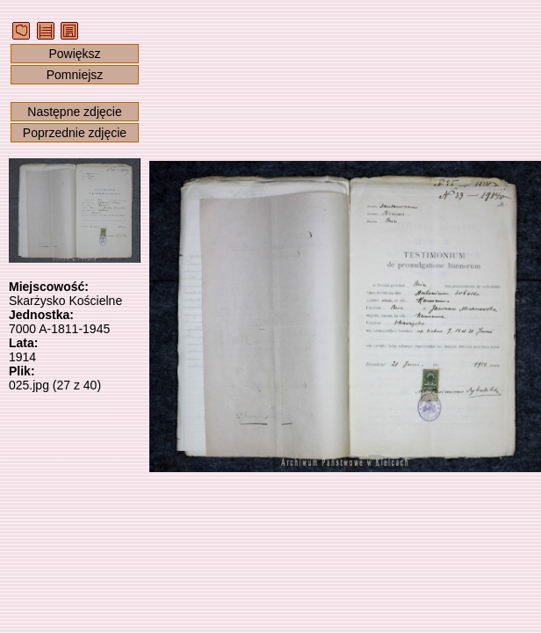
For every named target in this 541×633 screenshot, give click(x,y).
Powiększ (74, 54)
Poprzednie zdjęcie (74, 133)
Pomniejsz (75, 75)
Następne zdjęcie (74, 112)
